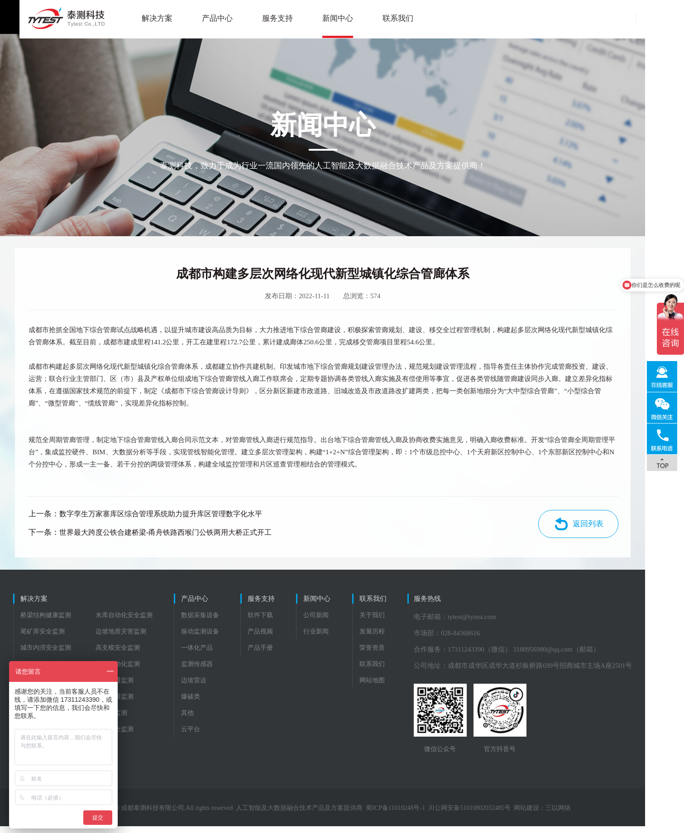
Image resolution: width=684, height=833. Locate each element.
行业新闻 (347, 637)
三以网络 (577, 814)
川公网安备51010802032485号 (489, 814)
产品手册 (281, 654)
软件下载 (281, 621)
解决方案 (137, 18)
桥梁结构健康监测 (46, 621)
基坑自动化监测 (118, 670)
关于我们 (413, 621)
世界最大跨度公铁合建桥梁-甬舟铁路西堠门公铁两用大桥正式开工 (183, 536)
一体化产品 (208, 654)
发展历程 (413, 637)
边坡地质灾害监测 (121, 637)
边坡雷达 (204, 686)
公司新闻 (347, 621)
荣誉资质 (413, 654)
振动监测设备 (211, 637)
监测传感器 (208, 670)
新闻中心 (318, 18)
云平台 (201, 735)
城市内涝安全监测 (46, 654)
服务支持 (258, 18)
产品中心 (197, 18)
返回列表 (607, 528)
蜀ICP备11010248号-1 (415, 814)
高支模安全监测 (118, 654)
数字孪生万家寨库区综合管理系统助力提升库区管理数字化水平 (178, 518)
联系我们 (378, 18)
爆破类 (201, 703)
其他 (198, 719)
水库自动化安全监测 (124, 621)
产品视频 (281, 637)
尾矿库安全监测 (43, 637)
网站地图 (413, 686)
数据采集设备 (211, 621)
